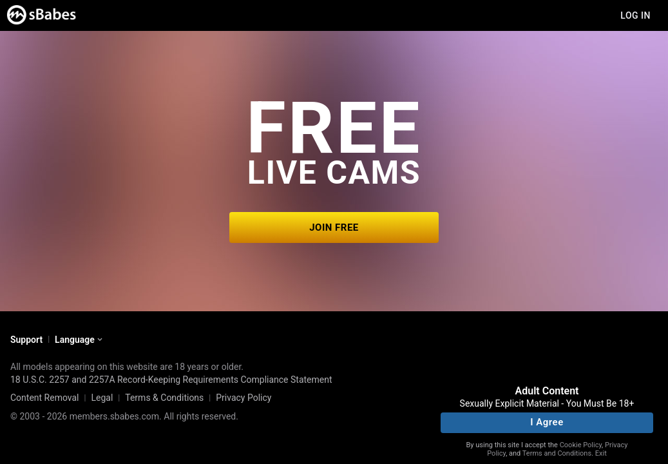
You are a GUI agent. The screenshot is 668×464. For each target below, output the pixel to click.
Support (26, 339)
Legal (102, 397)
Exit (601, 453)
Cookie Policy (581, 445)
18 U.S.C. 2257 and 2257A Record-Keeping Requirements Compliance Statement (171, 379)
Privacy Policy (243, 397)
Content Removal (44, 397)
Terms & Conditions (164, 397)
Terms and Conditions (556, 453)
